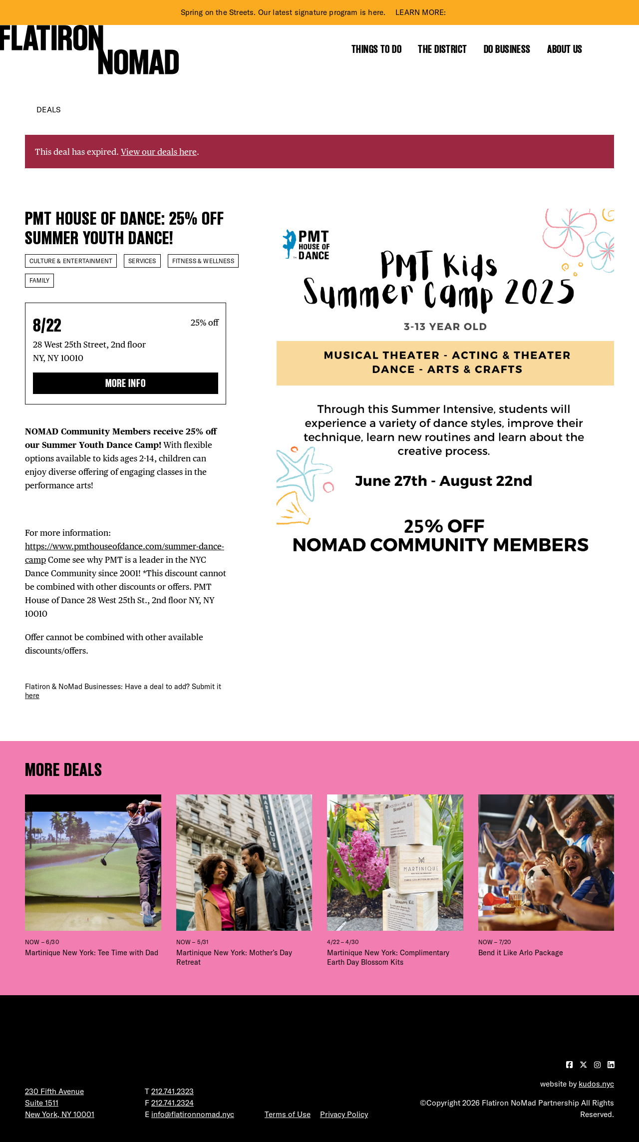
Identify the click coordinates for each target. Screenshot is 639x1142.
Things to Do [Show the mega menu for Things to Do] (376, 49)
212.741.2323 (172, 1091)
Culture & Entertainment (70, 261)
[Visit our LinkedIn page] (611, 1065)
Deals (48, 109)
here (32, 695)
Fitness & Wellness (203, 261)
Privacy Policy (344, 1114)
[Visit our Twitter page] (584, 1065)
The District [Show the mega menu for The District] (442, 49)
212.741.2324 (172, 1103)
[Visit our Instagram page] (598, 1065)
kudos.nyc (596, 1084)
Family (39, 280)
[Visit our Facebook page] (570, 1065)
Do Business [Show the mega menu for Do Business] (507, 49)
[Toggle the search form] (609, 49)
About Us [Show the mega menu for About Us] (565, 49)
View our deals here (159, 151)
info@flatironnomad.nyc (192, 1114)
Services (142, 261)
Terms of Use (288, 1114)
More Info (125, 383)
